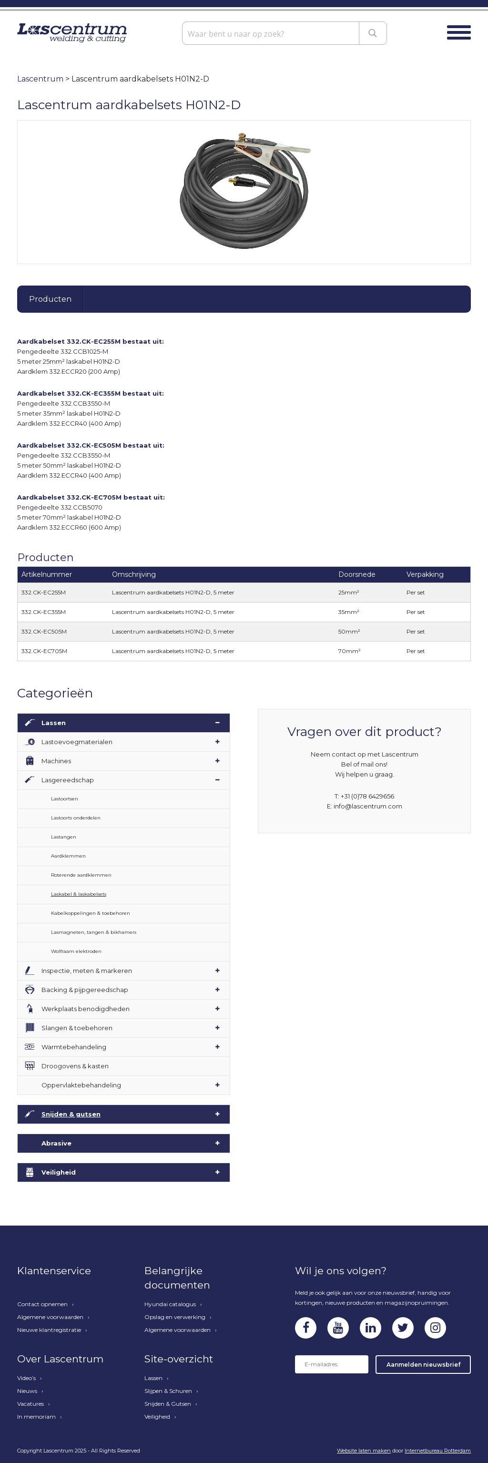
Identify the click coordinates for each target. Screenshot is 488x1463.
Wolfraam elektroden (76, 951)
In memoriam (36, 1417)
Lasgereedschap (67, 780)
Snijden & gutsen (71, 1114)
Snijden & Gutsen (167, 1404)
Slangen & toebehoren (76, 1028)
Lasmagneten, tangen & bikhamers (93, 932)
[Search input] (272, 33)
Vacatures (30, 1404)
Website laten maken (364, 1450)
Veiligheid (58, 1172)
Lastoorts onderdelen (76, 818)
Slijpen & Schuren (168, 1391)
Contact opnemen (42, 1304)
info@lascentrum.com (368, 806)
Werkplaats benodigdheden (85, 1009)
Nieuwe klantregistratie (49, 1330)
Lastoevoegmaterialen (76, 742)
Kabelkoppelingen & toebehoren (90, 913)
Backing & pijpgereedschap (84, 989)
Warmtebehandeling (73, 1047)
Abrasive (56, 1143)
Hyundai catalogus (170, 1304)
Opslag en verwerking (174, 1317)
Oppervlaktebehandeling (81, 1085)
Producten (50, 299)
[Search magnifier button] (373, 33)
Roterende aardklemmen (81, 875)
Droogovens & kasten (75, 1066)
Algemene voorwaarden (50, 1317)
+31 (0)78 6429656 (367, 796)
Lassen (53, 722)
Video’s (26, 1378)
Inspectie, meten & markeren (86, 970)
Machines (56, 761)
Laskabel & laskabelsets (78, 894)
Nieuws (27, 1391)
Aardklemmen (68, 856)
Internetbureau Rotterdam (438, 1450)
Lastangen (63, 837)
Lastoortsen (64, 799)
